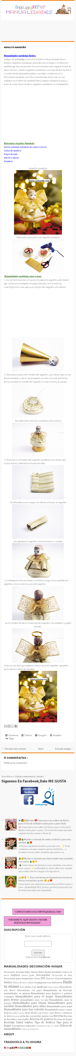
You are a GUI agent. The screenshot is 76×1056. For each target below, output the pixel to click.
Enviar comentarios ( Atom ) (29, 776)
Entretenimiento (63, 978)
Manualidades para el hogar (35, 996)
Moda (28, 1012)
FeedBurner (45, 957)
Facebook (11, 735)
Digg (9, 738)
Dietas (37, 978)
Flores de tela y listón (23, 982)
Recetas (59, 1016)
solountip (20, 59)
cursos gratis (28, 975)
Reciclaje (10, 1022)
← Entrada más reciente (13, 748)
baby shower (31, 971)
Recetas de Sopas (63, 1019)
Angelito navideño (15, 47)
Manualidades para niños (31, 1006)
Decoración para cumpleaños (19, 978)
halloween (57, 982)
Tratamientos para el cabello (48, 1026)
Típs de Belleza (45, 1022)
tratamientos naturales (24, 1025)
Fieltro (8, 982)
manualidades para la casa (34, 999)
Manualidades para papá (59, 1006)
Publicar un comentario (15, 762)
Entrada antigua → (64, 748)
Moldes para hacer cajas (42, 1012)
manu (50, 987)
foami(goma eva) (43, 982)
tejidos (29, 1022)
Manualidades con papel (30, 990)
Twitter (26, 735)
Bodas (48, 971)
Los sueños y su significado (34, 986)
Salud (20, 1022)
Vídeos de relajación (30, 1029)
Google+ (41, 735)
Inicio (40, 748)
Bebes (41, 971)
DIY (43, 978)
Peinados (16, 1016)
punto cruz (48, 1015)
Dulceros (50, 978)
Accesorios (9, 971)
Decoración (44, 975)
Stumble (55, 735)
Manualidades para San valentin (24, 1009)
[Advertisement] (27, 32)
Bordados (57, 971)
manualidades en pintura (17, 993)
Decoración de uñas (62, 975)
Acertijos (20, 971)
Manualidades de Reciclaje (57, 990)
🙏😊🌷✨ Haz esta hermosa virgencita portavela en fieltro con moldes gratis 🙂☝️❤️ (45, 879)
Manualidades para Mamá (30, 1003)
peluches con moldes (31, 1015)
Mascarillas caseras (17, 1013)
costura (15, 975)
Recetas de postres (42, 1019)
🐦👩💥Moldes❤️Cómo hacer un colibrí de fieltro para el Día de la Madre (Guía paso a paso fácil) (43, 822)
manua (56, 987)
